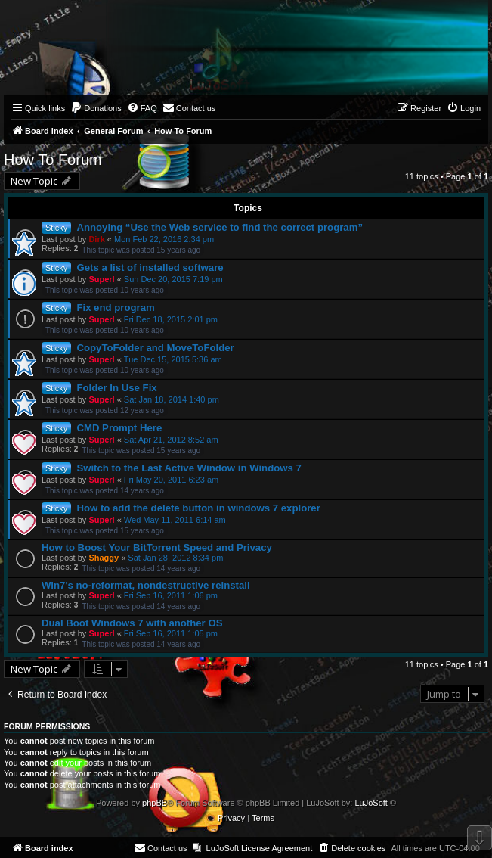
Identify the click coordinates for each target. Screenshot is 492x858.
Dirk (96, 239)
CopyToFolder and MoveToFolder (155, 347)
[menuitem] (96, 108)
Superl (101, 279)
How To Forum (53, 159)
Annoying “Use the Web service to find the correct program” (219, 227)
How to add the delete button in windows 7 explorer (198, 508)
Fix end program (115, 307)
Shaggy (103, 557)
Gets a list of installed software (149, 267)
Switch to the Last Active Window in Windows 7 (188, 468)
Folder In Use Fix (116, 387)
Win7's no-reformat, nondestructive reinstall (146, 585)
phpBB (154, 802)
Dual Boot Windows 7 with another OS (132, 623)
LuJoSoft (370, 802)
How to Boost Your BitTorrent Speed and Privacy (157, 547)
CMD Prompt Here (119, 428)
